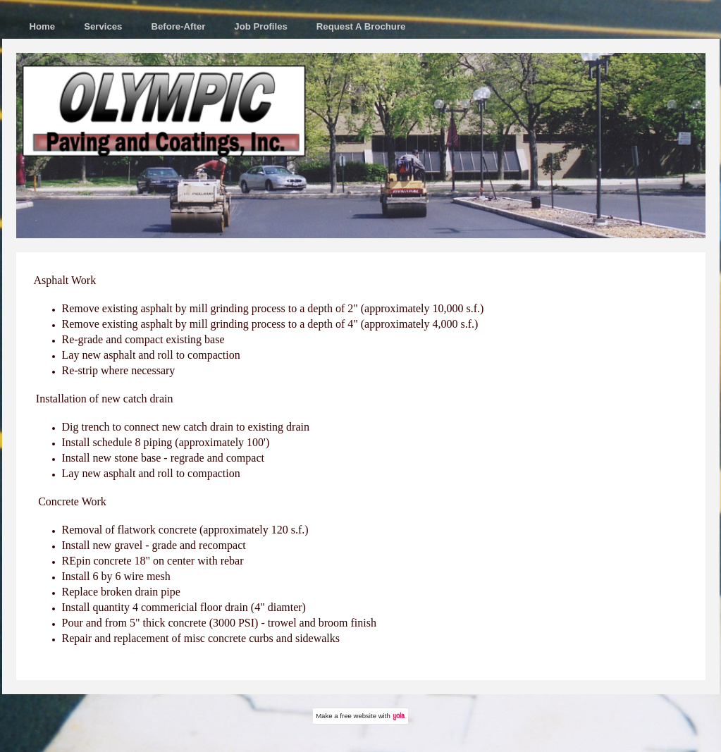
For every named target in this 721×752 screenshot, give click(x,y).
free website (358, 716)
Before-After (178, 26)
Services (103, 26)
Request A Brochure (361, 26)
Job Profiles (260, 26)
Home (43, 26)
